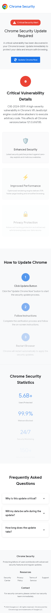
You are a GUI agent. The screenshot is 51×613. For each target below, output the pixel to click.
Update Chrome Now (25, 59)
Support (45, 577)
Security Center (7, 579)
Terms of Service (33, 579)
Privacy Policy (20, 579)
